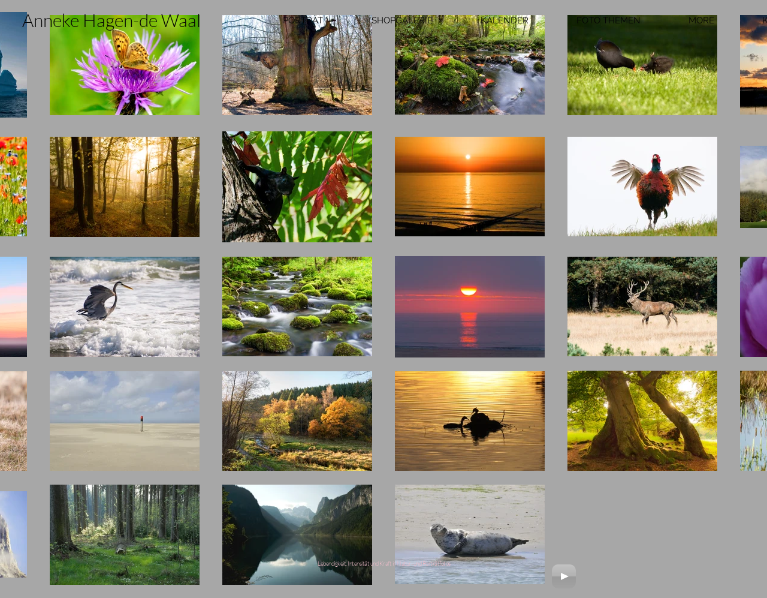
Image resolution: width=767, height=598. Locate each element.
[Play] (564, 576)
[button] (302, 20)
